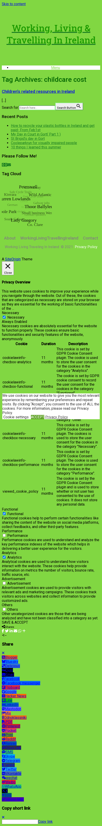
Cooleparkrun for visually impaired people (44, 143)
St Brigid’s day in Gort (28, 138)
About (10, 238)
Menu (55, 67)
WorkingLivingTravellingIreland (49, 238)
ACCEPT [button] (37, 417)
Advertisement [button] (13, 579)
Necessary (16, 317)
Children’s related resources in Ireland (38, 91)
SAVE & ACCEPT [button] (15, 622)
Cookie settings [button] (16, 417)
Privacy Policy (56, 417)
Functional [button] (10, 509)
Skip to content (14, 4)
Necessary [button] (10, 313)
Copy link (45, 821)
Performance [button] (12, 531)
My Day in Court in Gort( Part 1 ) (36, 134)
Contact (90, 238)
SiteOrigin (13, 259)
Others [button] (7, 605)
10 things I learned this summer (36, 147)
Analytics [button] (9, 553)
